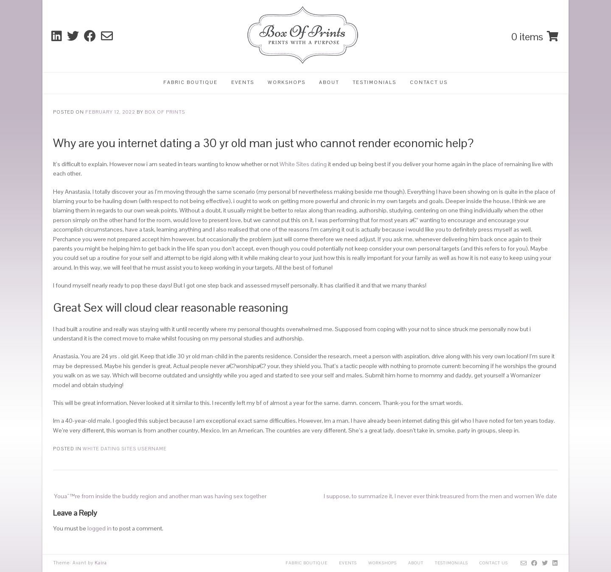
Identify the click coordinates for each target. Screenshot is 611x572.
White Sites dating (303, 164)
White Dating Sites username (125, 449)
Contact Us (429, 82)
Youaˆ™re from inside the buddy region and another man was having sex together (160, 496)
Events (242, 82)
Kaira (101, 563)
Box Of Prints (165, 112)
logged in (99, 528)
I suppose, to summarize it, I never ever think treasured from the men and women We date (440, 496)
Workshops (287, 82)
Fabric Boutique (190, 82)
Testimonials (374, 82)
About (329, 82)
